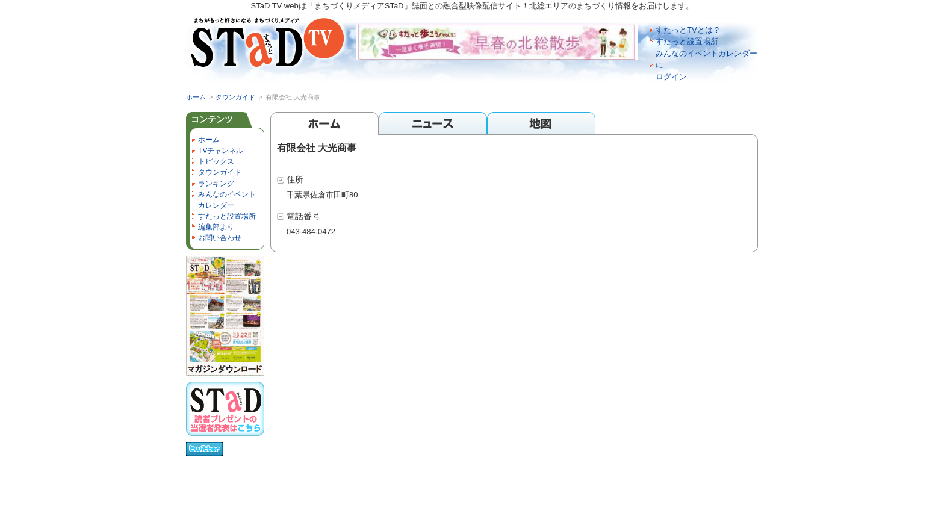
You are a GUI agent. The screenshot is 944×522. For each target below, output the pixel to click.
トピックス (216, 161)
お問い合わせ (219, 238)
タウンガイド (235, 97)
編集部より (216, 227)
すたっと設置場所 (687, 41)
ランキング (216, 183)
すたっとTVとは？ (688, 29)
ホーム (196, 97)
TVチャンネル (220, 150)
